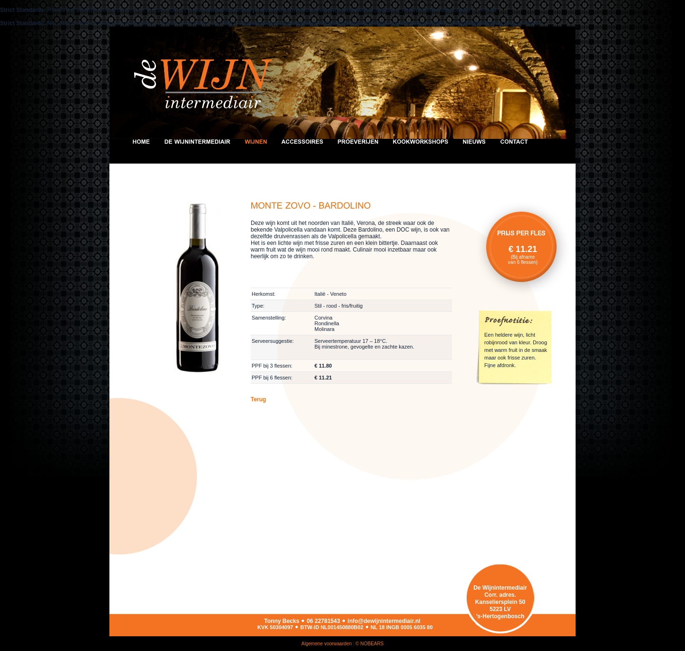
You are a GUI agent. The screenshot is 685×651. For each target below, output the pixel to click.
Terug (258, 399)
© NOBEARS (369, 643)
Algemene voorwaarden (327, 643)
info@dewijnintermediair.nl (384, 621)
